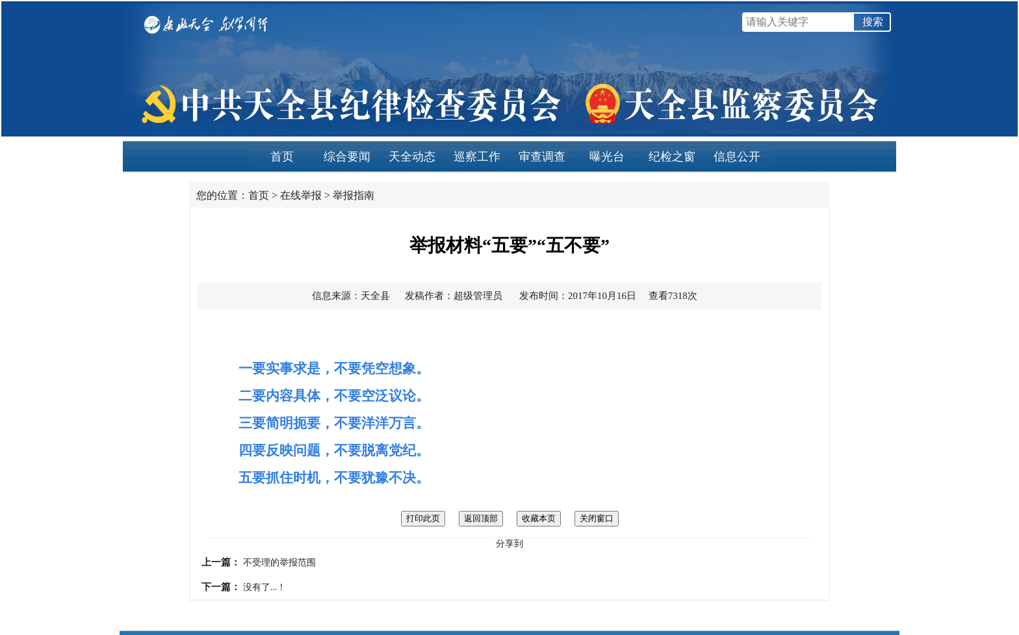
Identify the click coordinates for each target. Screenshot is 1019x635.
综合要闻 (347, 156)
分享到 (509, 544)
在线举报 (301, 195)
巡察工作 (477, 156)
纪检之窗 (672, 156)
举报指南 (353, 195)
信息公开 (737, 156)
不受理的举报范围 (279, 562)
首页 (282, 156)
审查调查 (542, 156)
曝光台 (607, 156)
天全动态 (412, 156)
